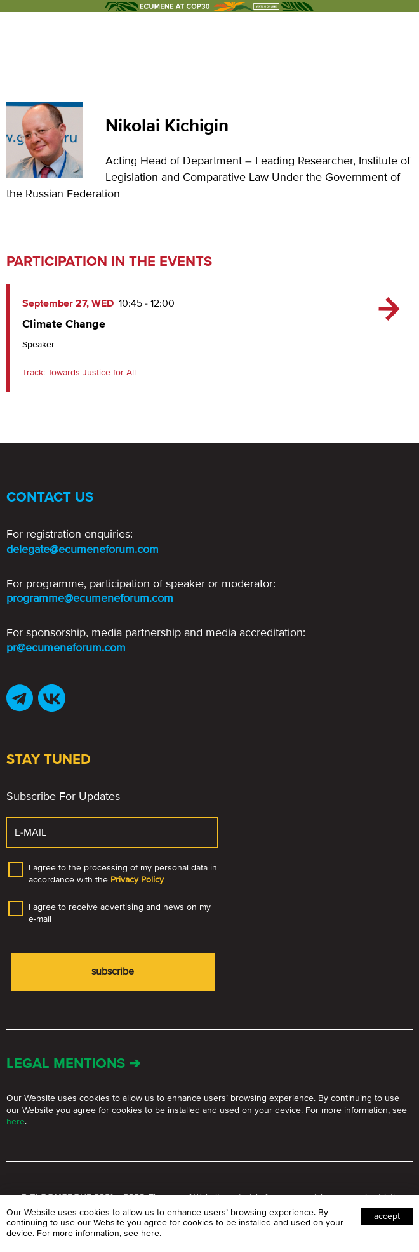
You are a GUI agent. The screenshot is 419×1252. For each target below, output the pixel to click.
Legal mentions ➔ (73, 1063)
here (15, 1121)
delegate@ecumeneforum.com (82, 549)
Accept (387, 1216)
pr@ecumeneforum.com (66, 648)
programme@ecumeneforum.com (89, 598)
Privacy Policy (137, 879)
